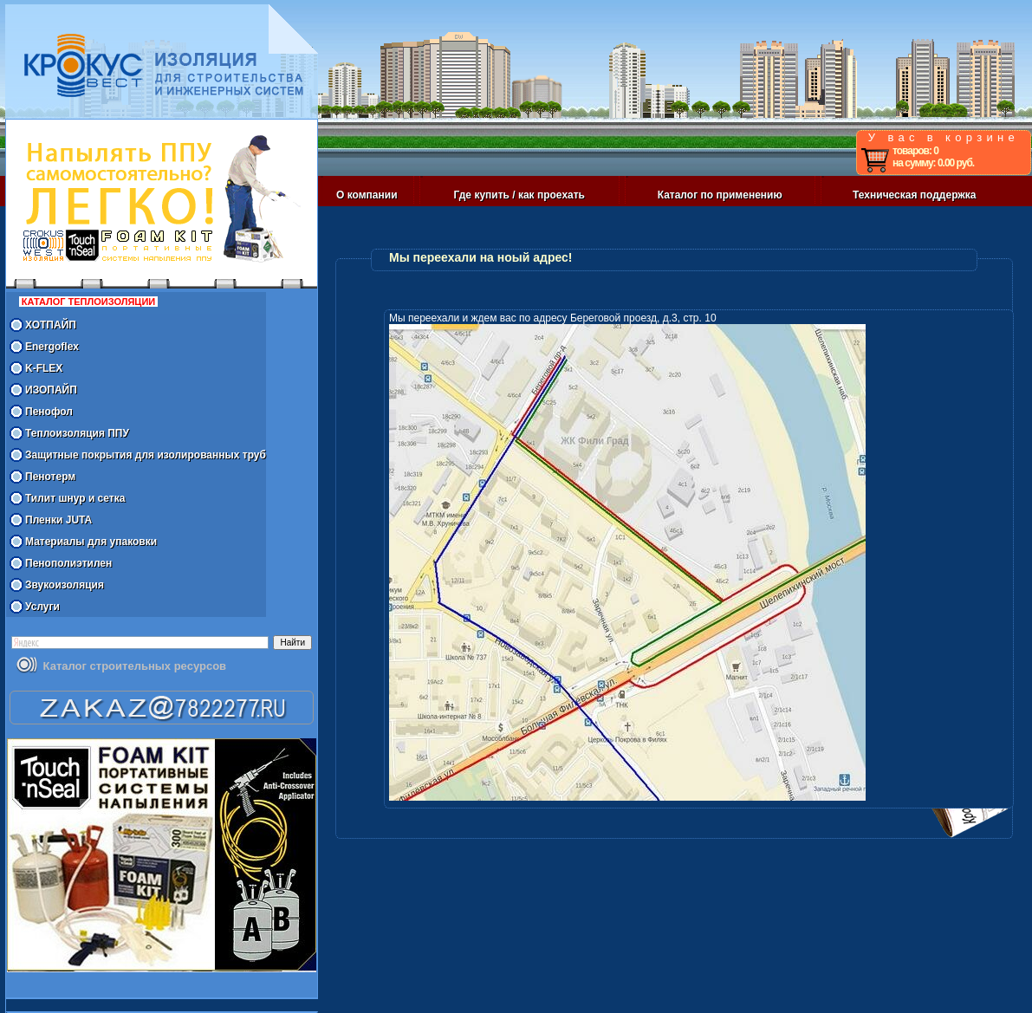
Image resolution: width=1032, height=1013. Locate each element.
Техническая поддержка (914, 195)
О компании (367, 195)
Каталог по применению (720, 195)
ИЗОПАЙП (51, 390)
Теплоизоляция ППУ (77, 433)
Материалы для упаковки (91, 542)
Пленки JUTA (58, 520)
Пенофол (49, 412)
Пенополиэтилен (68, 563)
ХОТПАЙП (50, 325)
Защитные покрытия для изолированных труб (145, 455)
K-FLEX (43, 368)
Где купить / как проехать (519, 195)
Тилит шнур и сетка (75, 498)
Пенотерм (50, 477)
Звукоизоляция (64, 585)
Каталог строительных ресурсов (134, 665)
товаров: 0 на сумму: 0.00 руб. (933, 157)
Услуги (42, 607)
